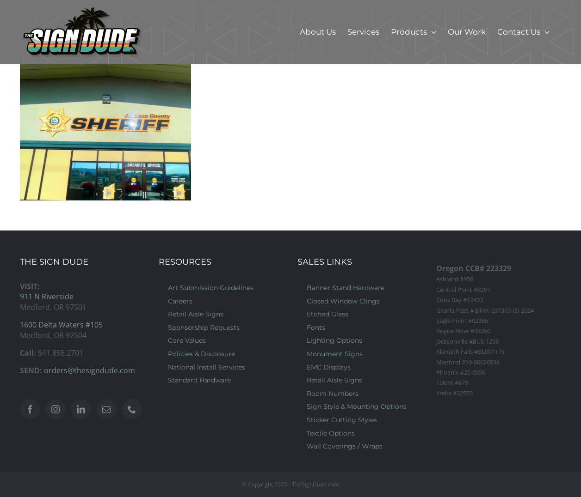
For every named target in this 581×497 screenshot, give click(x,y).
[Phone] (132, 409)
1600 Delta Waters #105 (61, 325)
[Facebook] (30, 409)
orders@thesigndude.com (89, 370)
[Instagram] (55, 409)
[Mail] (106, 409)
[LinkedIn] (81, 409)
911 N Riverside (47, 296)
